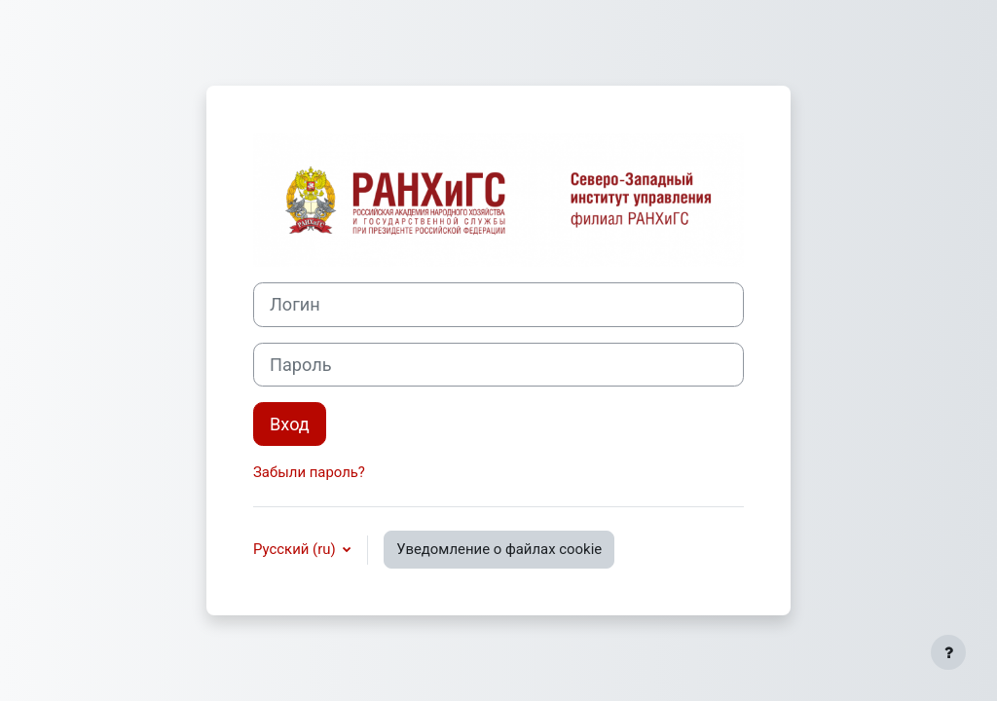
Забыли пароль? (309, 472)
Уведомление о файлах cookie (499, 549)
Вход (290, 424)
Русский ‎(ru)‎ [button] (296, 549)
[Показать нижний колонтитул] (948, 652)
